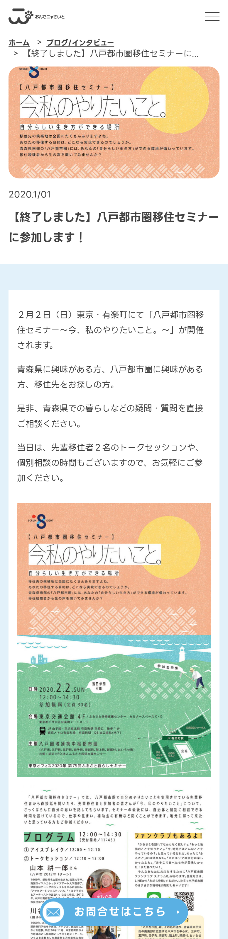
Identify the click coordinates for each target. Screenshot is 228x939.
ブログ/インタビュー (80, 43)
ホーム (19, 43)
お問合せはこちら (120, 912)
